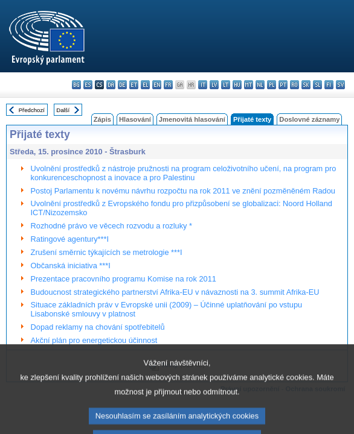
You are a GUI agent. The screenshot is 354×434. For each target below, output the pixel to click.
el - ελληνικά (145, 84)
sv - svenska (340, 84)
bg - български (76, 84)
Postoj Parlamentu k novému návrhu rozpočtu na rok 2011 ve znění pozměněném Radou (183, 190)
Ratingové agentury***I (70, 239)
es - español (87, 84)
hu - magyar (237, 84)
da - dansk (110, 84)
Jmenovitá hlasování (192, 119)
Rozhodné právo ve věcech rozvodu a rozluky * (111, 225)
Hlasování (135, 119)
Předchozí (32, 110)
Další (62, 110)
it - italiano (202, 84)
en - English (156, 84)
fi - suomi (328, 84)
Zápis (102, 119)
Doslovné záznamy (309, 119)
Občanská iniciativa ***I (71, 265)
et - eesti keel (133, 84)
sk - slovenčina (306, 84)
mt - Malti (248, 84)
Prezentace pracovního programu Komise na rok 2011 (123, 278)
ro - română (294, 84)
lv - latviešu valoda (214, 84)
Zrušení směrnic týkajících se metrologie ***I (106, 252)
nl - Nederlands (260, 84)
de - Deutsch (122, 84)
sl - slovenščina (317, 84)
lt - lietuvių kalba (225, 84)
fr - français (168, 84)
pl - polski (271, 84)
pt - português (283, 84)
